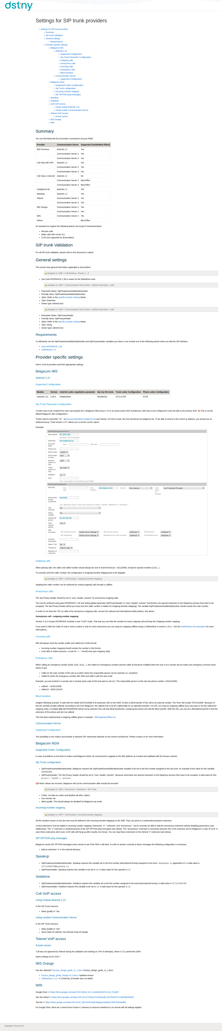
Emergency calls (67, 70)
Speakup (54, 98)
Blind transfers (66, 73)
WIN (52, 122)
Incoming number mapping (67, 91)
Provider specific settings (57, 45)
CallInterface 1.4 (48, 350)
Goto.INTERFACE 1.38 (51, 346)
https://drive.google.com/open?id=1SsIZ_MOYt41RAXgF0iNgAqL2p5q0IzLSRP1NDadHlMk (86, 1002)
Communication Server (66, 76)
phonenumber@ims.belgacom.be (81, 419)
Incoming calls (66, 66)
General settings (53, 38)
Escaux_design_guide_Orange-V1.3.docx (59, 975)
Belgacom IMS (57, 48)
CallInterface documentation (193, 626)
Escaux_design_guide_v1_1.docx (68, 970)
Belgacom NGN (57, 82)
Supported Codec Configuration (69, 85)
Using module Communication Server (72, 110)
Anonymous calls (67, 63)
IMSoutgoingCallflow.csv (105, 717)
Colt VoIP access (58, 104)
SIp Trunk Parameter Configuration (75, 57)
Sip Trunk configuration (66, 88)
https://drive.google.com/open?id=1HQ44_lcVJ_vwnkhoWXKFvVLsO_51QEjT (85, 992)
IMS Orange (56, 119)
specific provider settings (69, 297)
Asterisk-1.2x (61, 51)
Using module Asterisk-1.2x (68, 107)
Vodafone (55, 101)
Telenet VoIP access (59, 113)
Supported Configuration (71, 54)
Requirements (57, 41)
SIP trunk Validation (54, 35)
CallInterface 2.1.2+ (50, 978)
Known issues (62, 116)
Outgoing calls (66, 60)
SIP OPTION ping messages (68, 94)
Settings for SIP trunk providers (54, 29)
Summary (50, 32)
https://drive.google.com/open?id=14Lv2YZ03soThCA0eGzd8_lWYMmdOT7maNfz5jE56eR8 (93, 997)
